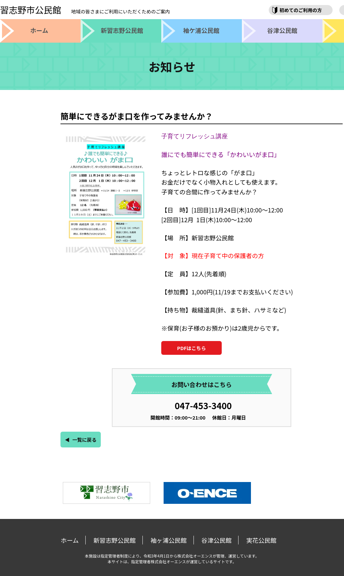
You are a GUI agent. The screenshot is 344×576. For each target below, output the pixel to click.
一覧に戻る (84, 439)
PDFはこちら (191, 347)
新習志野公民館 (114, 540)
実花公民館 (261, 540)
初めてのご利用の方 (301, 10)
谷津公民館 (216, 540)
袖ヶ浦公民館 (168, 540)
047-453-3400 (203, 405)
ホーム (70, 540)
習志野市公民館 (85, 9)
